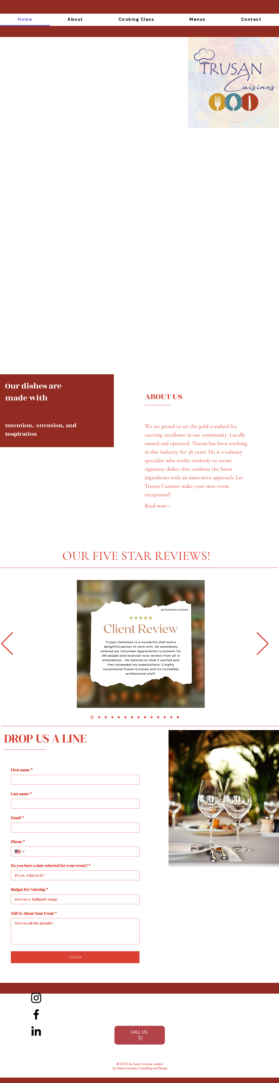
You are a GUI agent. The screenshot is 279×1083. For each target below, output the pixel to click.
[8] (139, 717)
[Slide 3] (106, 717)
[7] (132, 717)
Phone (18, 841)
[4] (112, 717)
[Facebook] (36, 1014)
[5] (119, 717)
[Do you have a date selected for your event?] (73, 875)
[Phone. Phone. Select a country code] (20, 851)
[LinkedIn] (36, 1031)
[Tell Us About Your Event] (75, 931)
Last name (21, 794)
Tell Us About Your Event (34, 913)
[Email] (73, 827)
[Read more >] (168, 506)
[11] (158, 717)
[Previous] (7, 644)
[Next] (262, 644)
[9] (145, 717)
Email (17, 817)
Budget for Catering (29, 889)
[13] (171, 717)
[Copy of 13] (178, 717)
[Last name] (73, 803)
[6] (125, 717)
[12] (165, 717)
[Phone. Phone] (80, 851)
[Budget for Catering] (73, 899)
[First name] (73, 779)
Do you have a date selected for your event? (50, 865)
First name (21, 770)
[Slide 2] (99, 717)
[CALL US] (139, 1035)
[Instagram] (36, 998)
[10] (152, 717)
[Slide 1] (92, 717)
